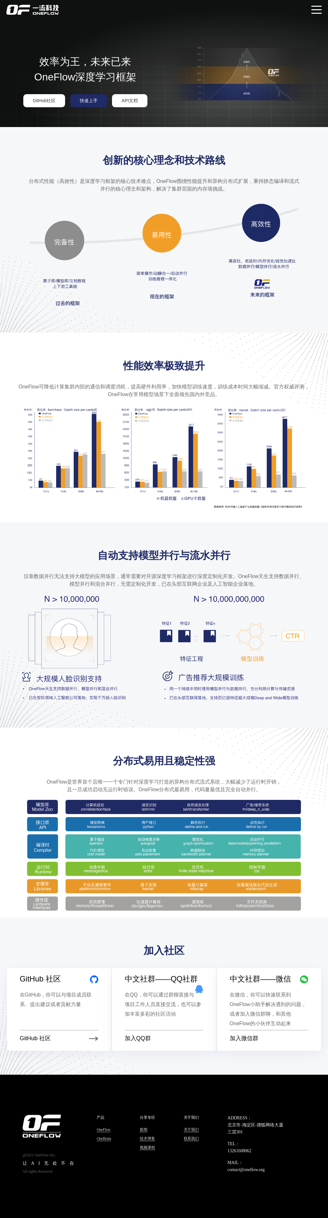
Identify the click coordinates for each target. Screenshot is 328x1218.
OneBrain (104, 1138)
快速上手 (89, 100)
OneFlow (103, 1129)
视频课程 (147, 1147)
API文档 (130, 100)
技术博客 (147, 1138)
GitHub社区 (44, 100)
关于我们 (191, 1129)
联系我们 (191, 1138)
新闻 (143, 1129)
